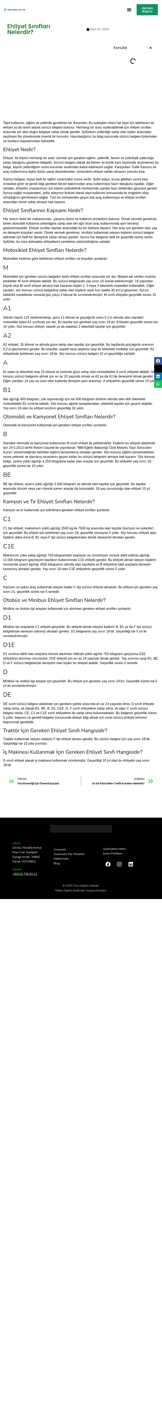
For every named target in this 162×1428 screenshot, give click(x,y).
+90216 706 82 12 (24, 874)
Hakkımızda (61, 859)
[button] (129, 9)
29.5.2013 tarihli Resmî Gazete (31, 447)
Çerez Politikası (113, 853)
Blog (57, 863)
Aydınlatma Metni (114, 849)
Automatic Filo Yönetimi (69, 854)
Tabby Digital (63, 890)
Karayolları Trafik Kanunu (133, 167)
